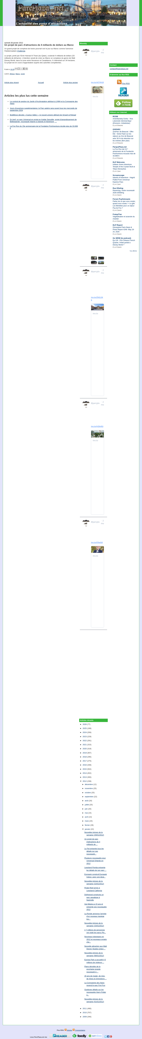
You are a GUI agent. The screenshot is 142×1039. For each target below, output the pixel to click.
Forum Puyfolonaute (121, 199)
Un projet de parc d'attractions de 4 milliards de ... (92, 841)
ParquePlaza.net (120, 147)
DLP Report (118, 225)
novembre (89, 788)
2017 (85, 761)
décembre (89, 784)
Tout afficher (133, 251)
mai (86, 813)
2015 (85, 769)
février (87, 825)
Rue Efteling (118, 188)
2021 (85, 745)
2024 (85, 732)
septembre (89, 797)
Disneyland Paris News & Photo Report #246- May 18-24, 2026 (123, 229)
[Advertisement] (71, 32)
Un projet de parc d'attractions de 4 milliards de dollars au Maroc (39, 45)
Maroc (18, 74)
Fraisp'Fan (117, 214)
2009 (85, 1017)
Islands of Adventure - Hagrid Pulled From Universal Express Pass (124, 180)
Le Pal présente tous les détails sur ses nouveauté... (94, 851)
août (87, 801)
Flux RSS (123, 83)
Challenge (21, 51)
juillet (87, 805)
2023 (85, 736)
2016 (85, 765)
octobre (88, 793)
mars (87, 821)
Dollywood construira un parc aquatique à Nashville (94, 897)
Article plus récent (11, 82)
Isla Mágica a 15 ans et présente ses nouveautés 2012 (95, 907)
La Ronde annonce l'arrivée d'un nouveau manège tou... (95, 916)
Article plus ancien (70, 82)
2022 (85, 741)
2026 (85, 724)
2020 (85, 749)
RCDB (115, 116)
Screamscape (118, 175)
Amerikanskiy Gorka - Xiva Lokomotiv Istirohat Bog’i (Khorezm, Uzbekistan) (123, 121)
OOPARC (117, 129)
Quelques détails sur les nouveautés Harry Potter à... (95, 992)
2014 (85, 773)
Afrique (12, 74)
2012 (85, 781)
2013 (85, 777)
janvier (88, 829)
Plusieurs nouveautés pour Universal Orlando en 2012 (95, 861)
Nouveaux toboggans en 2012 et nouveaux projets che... (95, 939)
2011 (85, 1008)
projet (23, 74)
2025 (85, 728)
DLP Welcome (119, 162)
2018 (85, 757)
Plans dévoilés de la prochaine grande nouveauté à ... (92, 969)
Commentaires (79, 1030)
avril (87, 817)
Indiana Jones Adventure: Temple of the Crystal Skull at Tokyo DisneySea (124, 167)
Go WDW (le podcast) (122, 238)
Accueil (41, 82)
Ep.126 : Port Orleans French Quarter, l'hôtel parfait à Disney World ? (124, 242)
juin (86, 809)
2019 (85, 753)
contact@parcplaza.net (119, 69)
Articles (68, 1030)
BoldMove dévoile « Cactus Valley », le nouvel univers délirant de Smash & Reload (43, 115)
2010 (85, 1012)
